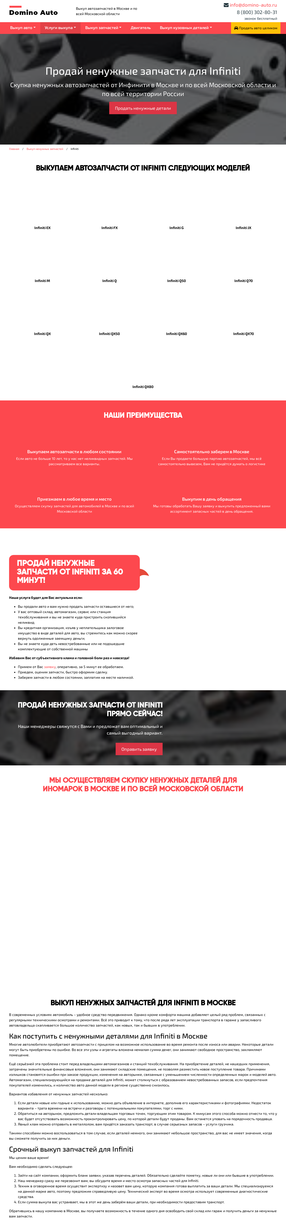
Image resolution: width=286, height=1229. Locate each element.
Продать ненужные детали (143, 108)
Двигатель (141, 27)
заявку (50, 666)
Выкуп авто (21, 27)
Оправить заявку (139, 749)
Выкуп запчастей (101, 27)
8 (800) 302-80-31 (257, 12)
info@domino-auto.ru (253, 5)
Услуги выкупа (59, 27)
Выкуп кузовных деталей (184, 27)
